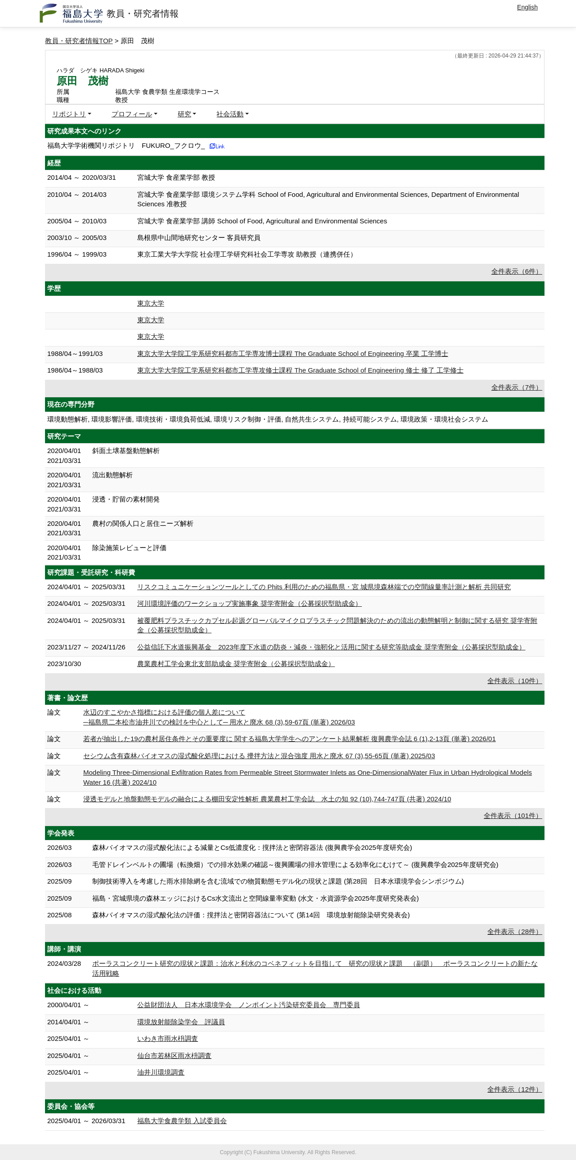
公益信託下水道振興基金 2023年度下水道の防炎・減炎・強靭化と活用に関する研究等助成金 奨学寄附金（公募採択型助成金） (331, 647)
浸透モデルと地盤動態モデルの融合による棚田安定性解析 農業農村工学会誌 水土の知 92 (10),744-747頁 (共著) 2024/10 (267, 799)
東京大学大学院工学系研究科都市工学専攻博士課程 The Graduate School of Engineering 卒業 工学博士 (292, 353)
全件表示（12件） (514, 1089)
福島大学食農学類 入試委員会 (182, 1120)
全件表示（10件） (514, 680)
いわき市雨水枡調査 (167, 1038)
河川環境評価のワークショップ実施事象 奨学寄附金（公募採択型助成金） (249, 603)
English (527, 7)
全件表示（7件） (516, 387)
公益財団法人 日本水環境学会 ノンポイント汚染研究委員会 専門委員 (248, 1005)
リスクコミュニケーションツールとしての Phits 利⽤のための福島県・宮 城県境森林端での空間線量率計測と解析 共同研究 (324, 587)
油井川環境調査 (160, 1072)
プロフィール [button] (132, 114)
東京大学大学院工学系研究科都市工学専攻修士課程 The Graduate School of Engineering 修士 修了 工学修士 (300, 370)
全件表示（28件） (514, 931)
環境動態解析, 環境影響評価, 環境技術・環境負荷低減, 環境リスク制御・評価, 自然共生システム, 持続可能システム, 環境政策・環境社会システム (267, 419)
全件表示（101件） (513, 815)
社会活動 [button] (229, 114)
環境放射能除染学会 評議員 (181, 1022)
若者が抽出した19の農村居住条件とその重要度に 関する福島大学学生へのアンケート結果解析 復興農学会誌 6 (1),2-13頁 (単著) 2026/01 (289, 738)
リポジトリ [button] (69, 114)
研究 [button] (184, 114)
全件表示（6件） (516, 271)
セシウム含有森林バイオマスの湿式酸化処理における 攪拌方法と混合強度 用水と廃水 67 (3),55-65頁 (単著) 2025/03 (259, 756)
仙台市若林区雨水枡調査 (174, 1055)
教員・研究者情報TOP (79, 40)
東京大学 (150, 303)
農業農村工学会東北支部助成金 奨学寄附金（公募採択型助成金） (236, 663)
